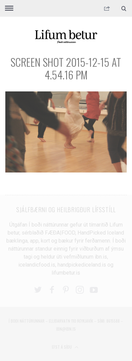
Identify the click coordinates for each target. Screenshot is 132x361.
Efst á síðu (65, 347)
